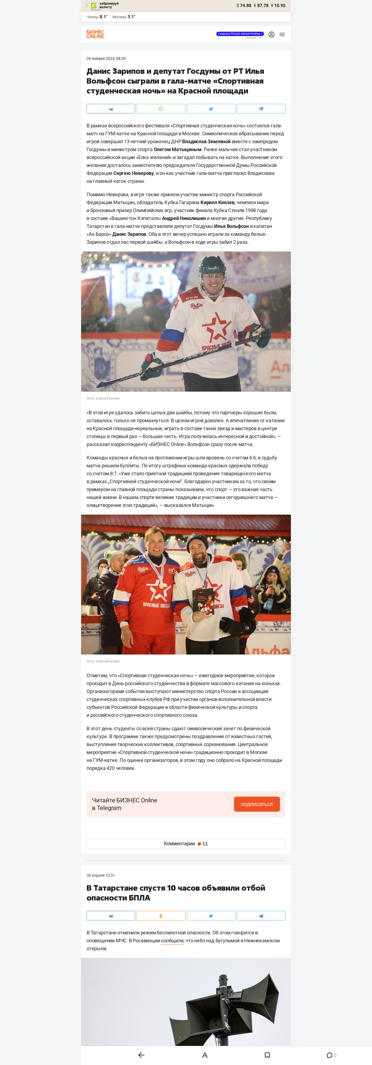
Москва (119, 17)
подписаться (257, 804)
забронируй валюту (109, 5)
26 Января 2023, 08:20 (106, 58)
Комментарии (186, 843)
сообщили (172, 940)
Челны (93, 17)
